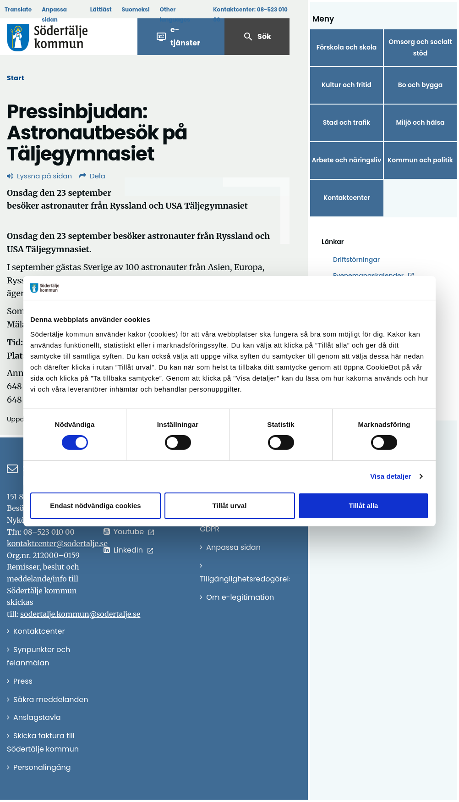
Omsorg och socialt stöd (420, 47)
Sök (257, 36)
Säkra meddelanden (50, 699)
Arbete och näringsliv (347, 160)
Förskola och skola (347, 47)
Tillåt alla (363, 505)
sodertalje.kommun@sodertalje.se (80, 614)
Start (15, 78)
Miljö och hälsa (420, 122)
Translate (18, 9)
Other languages (175, 14)
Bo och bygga (420, 84)
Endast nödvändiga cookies (95, 505)
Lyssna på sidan (39, 176)
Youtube (129, 531)
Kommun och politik (420, 160)
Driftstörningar (356, 259)
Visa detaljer (390, 476)
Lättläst (101, 9)
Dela (92, 176)
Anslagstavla (37, 717)
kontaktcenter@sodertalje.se (57, 543)
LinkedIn (128, 550)
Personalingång (42, 767)
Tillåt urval (230, 505)
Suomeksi (136, 9)
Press (23, 681)
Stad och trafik (347, 122)
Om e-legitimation (240, 597)
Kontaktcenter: (250, 14)
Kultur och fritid (347, 84)
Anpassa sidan (54, 14)
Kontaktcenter (346, 197)
